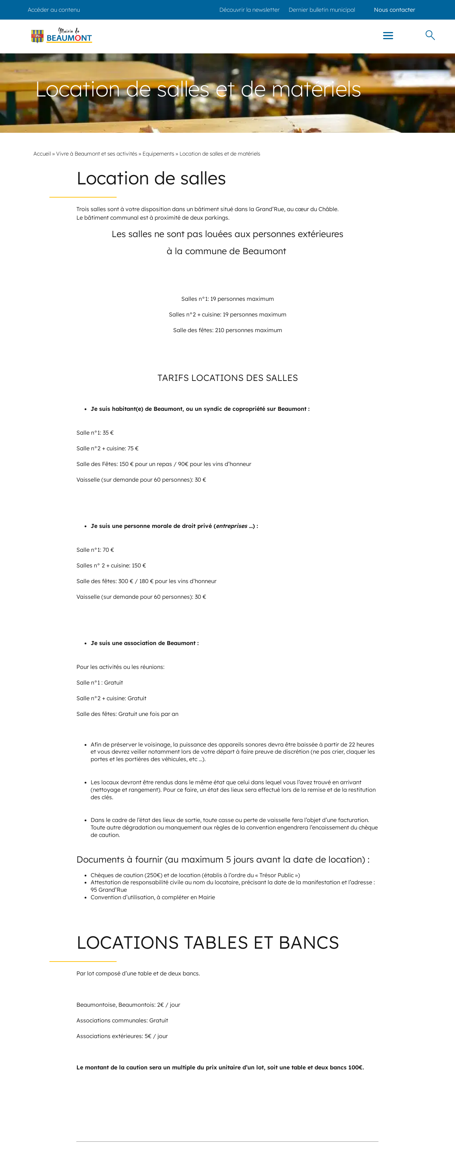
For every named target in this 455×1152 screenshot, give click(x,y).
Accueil (42, 153)
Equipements (158, 153)
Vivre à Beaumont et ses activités (96, 153)
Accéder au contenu (54, 9)
